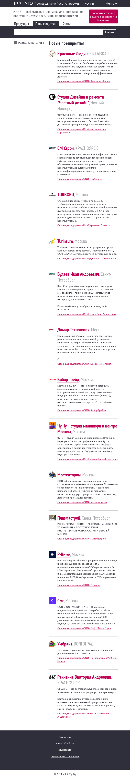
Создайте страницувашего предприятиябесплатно (103, 16)
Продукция (23, 23)
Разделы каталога (31, 42)
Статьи (68, 23)
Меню (111, 3)
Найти (109, 32)
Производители (47, 23)
